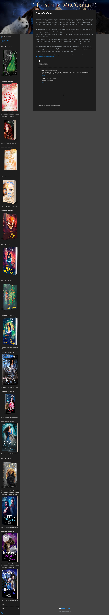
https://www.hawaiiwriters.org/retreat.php (45, 56)
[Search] (95, 4)
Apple (2, 39)
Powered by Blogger (64, 608)
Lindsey (43, 78)
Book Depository (5, 40)
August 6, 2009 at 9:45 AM (52, 70)
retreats (45, 64)
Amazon (3, 37)
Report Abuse (4, 612)
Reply (43, 75)
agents (40, 64)
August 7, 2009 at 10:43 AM (51, 78)
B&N (2, 41)
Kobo (2, 42)
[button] (92, 13)
